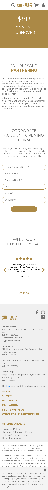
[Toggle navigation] (5, 5)
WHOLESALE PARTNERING (20, 414)
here (8, 386)
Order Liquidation (12, 438)
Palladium (10, 405)
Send (24, 209)
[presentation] (3, 270)
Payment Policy (11, 429)
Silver (7, 396)
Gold (6, 391)
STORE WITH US (13, 409)
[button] (5, 29)
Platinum (9, 400)
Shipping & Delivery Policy (17, 432)
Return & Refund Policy (15, 435)
